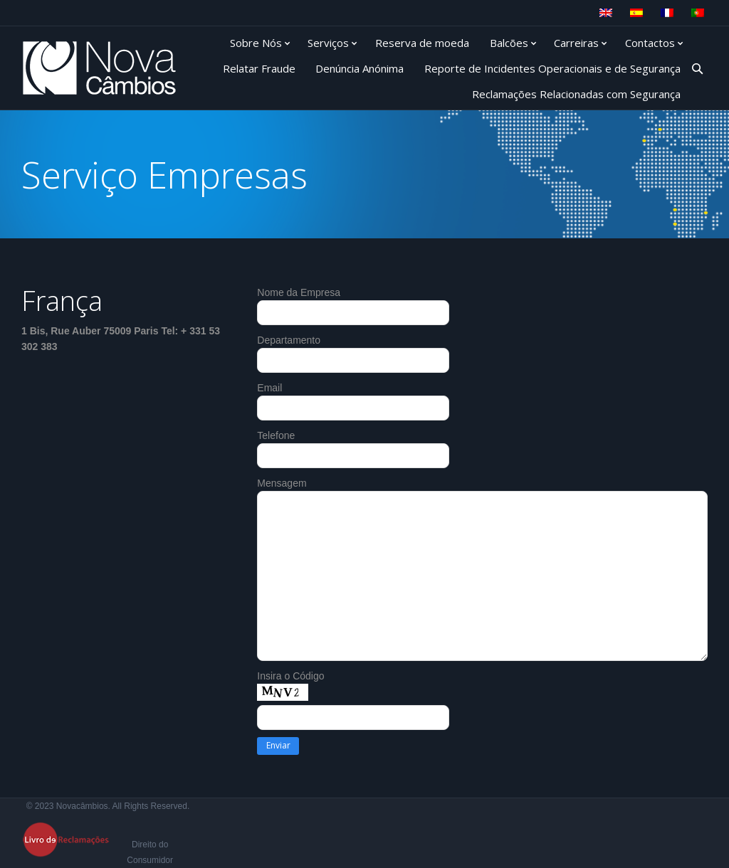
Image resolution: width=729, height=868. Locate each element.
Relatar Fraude (259, 68)
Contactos (650, 43)
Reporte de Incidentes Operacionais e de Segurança (552, 68)
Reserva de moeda (422, 43)
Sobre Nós (256, 43)
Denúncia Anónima (359, 68)
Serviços (328, 43)
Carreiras (576, 43)
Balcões (509, 43)
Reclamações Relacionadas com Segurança (576, 94)
